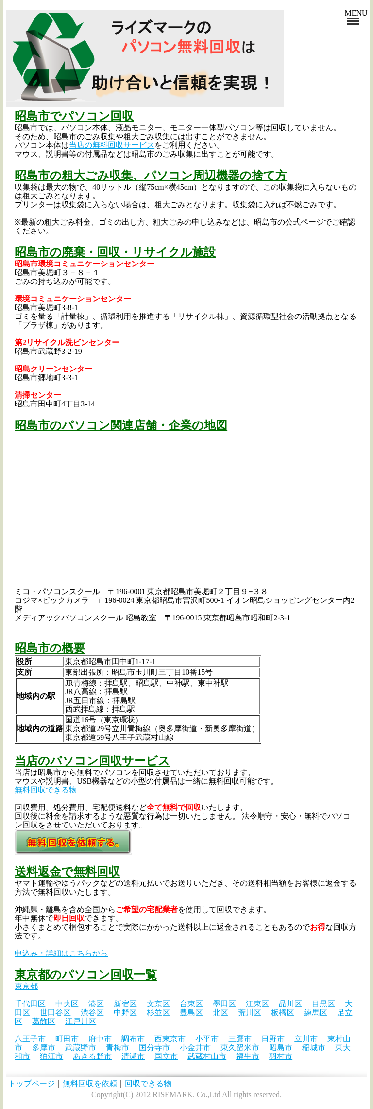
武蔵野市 (80, 1047)
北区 (220, 1012)
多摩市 (43, 1047)
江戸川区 (80, 1021)
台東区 (191, 1004)
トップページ (31, 1083)
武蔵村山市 (206, 1056)
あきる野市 (92, 1056)
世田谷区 (55, 1012)
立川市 (306, 1039)
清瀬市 (133, 1056)
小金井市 (195, 1047)
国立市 (166, 1056)
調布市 (133, 1039)
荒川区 (249, 1012)
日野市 (273, 1039)
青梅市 (117, 1047)
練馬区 (315, 1012)
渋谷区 (92, 1012)
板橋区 (282, 1012)
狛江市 (51, 1056)
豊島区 (191, 1012)
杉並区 (158, 1012)
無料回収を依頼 (90, 1083)
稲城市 (313, 1047)
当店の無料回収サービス (111, 145)
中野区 (125, 1012)
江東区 (257, 1004)
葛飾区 (43, 1021)
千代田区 (30, 1004)
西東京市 (170, 1039)
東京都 (26, 986)
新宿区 (125, 1004)
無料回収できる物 (46, 790)
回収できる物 (148, 1083)
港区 (96, 1004)
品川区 (290, 1004)
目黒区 (323, 1004)
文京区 (158, 1004)
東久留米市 (239, 1047)
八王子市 (30, 1039)
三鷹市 (240, 1039)
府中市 (100, 1039)
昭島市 (280, 1047)
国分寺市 (154, 1047)
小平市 (207, 1039)
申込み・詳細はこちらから (61, 953)
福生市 (247, 1056)
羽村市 (280, 1056)
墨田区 (224, 1004)
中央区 (67, 1004)
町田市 (67, 1039)
